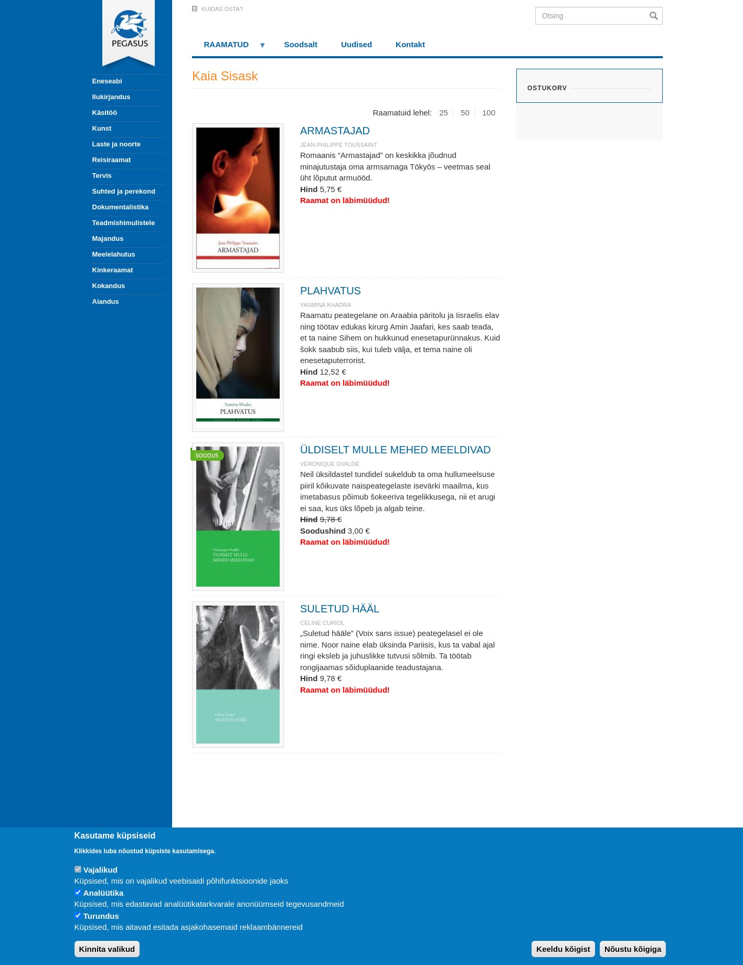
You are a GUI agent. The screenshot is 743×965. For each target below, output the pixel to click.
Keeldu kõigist (563, 949)
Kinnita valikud (107, 949)
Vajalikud (100, 869)
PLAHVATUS (330, 290)
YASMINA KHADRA (325, 305)
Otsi (656, 16)
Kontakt (410, 44)
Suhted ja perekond (124, 191)
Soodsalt (300, 44)
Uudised (356, 44)
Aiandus (105, 301)
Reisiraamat (111, 160)
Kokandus (108, 286)
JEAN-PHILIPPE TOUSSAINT (338, 145)
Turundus (101, 915)
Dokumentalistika (120, 207)
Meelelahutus (113, 254)
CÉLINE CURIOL (322, 623)
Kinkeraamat (112, 270)
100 (488, 112)
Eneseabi (107, 81)
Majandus (108, 238)
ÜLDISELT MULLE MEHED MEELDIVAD (395, 449)
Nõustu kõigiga (632, 949)
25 (443, 112)
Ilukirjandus (111, 97)
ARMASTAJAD (335, 130)
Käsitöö (105, 112)
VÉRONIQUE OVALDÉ (329, 464)
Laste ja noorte (116, 144)
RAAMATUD (229, 48)
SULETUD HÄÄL (339, 608)
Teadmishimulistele (123, 223)
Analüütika (103, 892)
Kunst (102, 128)
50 (465, 112)
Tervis (102, 175)
